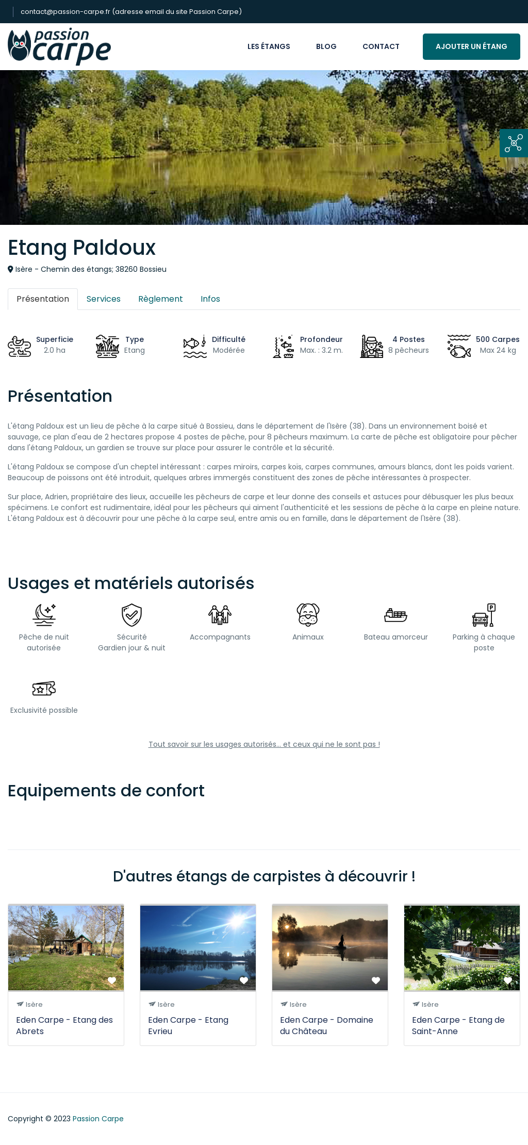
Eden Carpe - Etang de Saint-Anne (458, 1025)
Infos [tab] (210, 299)
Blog (326, 46)
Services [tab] (104, 299)
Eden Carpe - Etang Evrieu (188, 1025)
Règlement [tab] (160, 299)
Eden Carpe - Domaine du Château (326, 1025)
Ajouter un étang (471, 46)
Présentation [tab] (42, 299)
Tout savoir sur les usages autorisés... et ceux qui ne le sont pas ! (264, 744)
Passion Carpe (98, 1119)
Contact (381, 46)
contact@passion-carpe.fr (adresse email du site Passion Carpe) (131, 12)
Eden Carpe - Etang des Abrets (64, 1025)
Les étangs (269, 46)
